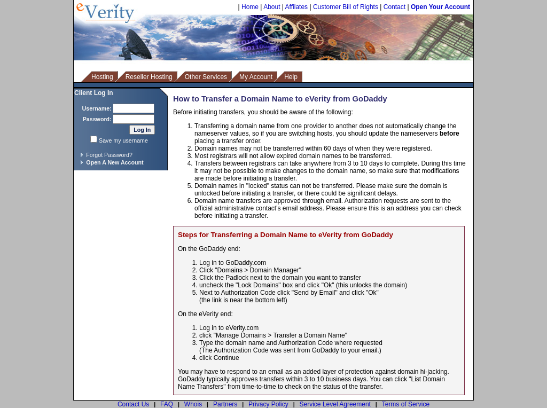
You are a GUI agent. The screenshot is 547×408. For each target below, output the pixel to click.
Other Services (206, 77)
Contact (394, 7)
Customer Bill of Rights (345, 7)
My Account (255, 77)
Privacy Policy (268, 404)
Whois (193, 404)
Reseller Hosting (149, 77)
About (271, 7)
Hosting (102, 77)
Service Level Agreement (335, 404)
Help (291, 77)
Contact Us (133, 404)
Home (250, 7)
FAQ (166, 404)
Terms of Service (405, 404)
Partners (225, 404)
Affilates (296, 7)
